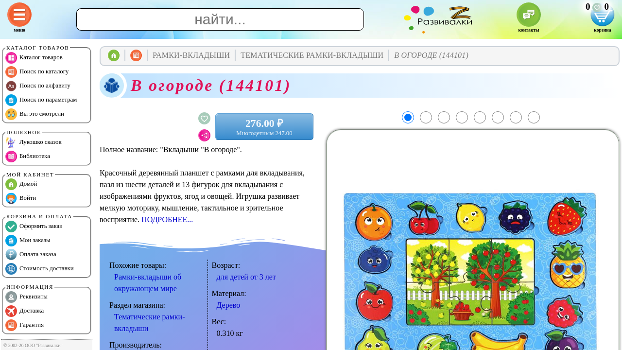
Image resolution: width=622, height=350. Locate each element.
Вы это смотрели (34, 114)
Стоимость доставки (39, 269)
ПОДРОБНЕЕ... (167, 219)
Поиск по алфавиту (37, 86)
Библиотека (27, 156)
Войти (20, 198)
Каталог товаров (34, 58)
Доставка (24, 311)
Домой (21, 184)
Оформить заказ (33, 226)
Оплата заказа (30, 255)
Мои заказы (28, 240)
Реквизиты (26, 297)
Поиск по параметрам (41, 100)
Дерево (229, 305)
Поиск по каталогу (37, 72)
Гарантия (24, 325)
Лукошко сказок (33, 142)
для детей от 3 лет (246, 277)
